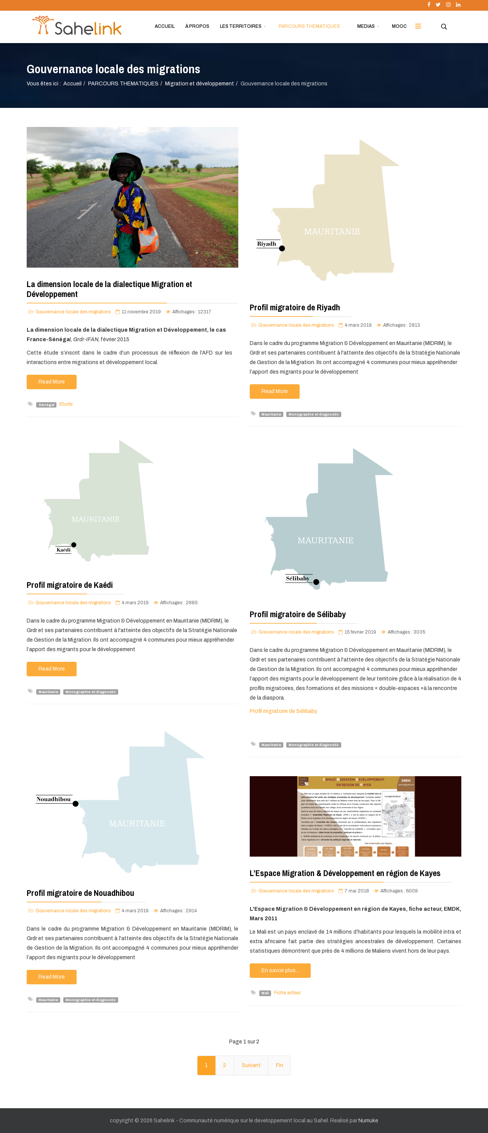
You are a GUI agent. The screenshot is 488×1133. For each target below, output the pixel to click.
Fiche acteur (287, 992)
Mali (265, 993)
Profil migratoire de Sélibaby (298, 614)
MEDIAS (366, 26)
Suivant (251, 1065)
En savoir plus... (280, 970)
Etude (65, 404)
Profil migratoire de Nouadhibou (80, 893)
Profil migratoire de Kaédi (70, 585)
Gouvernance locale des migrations (73, 312)
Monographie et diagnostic (314, 414)
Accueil (72, 84)
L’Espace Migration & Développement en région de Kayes (345, 873)
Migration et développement (199, 84)
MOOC (399, 26)
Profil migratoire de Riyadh (295, 307)
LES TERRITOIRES (241, 26)
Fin (279, 1065)
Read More (52, 382)
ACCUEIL (165, 26)
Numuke (368, 1120)
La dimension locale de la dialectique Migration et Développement (109, 289)
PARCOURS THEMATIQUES (309, 26)
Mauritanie (271, 414)
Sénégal (47, 404)
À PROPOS (197, 26)
